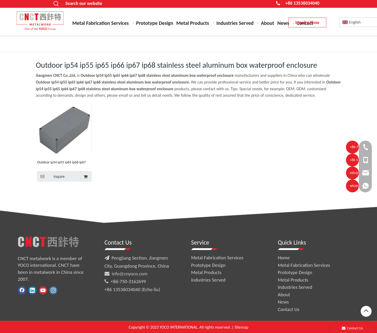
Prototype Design (208, 265)
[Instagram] (53, 290)
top (366, 311)
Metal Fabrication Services (217, 258)
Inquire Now (307, 22)
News (283, 302)
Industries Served (208, 280)
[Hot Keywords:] (56, 4)
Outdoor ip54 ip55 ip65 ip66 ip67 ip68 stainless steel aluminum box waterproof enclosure (62, 162)
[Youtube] (43, 290)
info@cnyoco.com (129, 274)
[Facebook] (22, 290)
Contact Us (289, 309)
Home (284, 258)
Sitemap (241, 327)
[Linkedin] (32, 290)
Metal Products (206, 272)
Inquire (51, 176)
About (284, 295)
